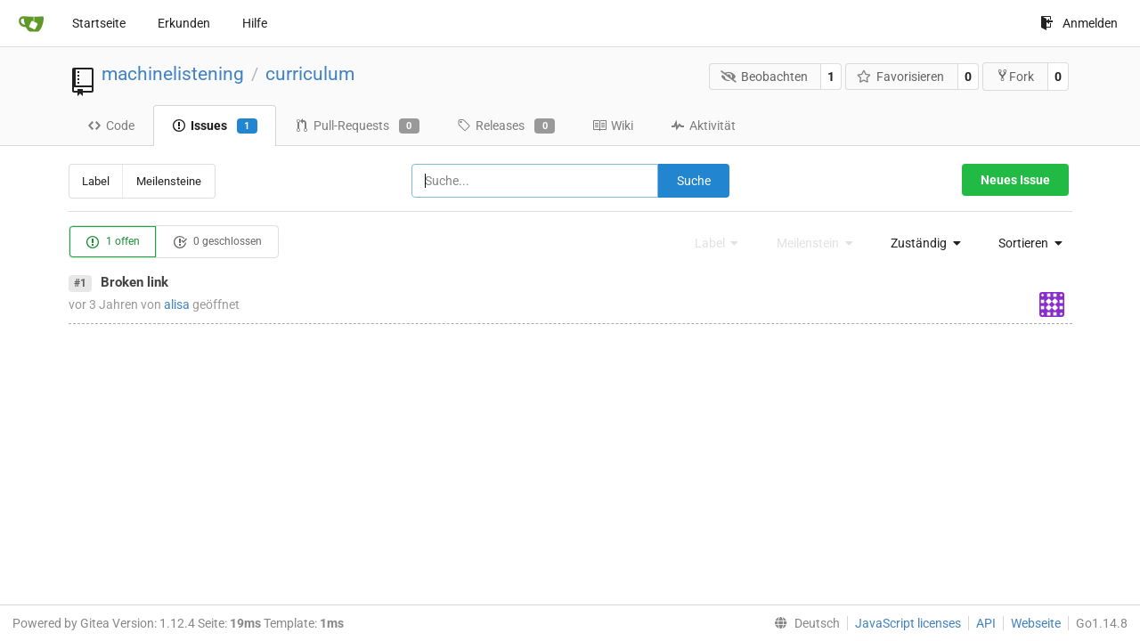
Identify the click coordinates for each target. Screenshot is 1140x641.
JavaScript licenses (908, 623)
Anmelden (1079, 23)
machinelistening (173, 74)
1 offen (113, 242)
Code (110, 125)
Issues (214, 126)
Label (96, 181)
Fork (1015, 76)
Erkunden (184, 23)
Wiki (612, 125)
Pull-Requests (357, 126)
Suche (694, 181)
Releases (506, 126)
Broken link (134, 282)
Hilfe (254, 23)
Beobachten (764, 76)
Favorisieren (901, 76)
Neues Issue (1015, 180)
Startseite (99, 23)
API (986, 623)
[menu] (920, 243)
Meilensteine (168, 181)
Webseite (1036, 623)
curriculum (309, 74)
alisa (177, 304)
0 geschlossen (217, 242)
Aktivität (703, 125)
